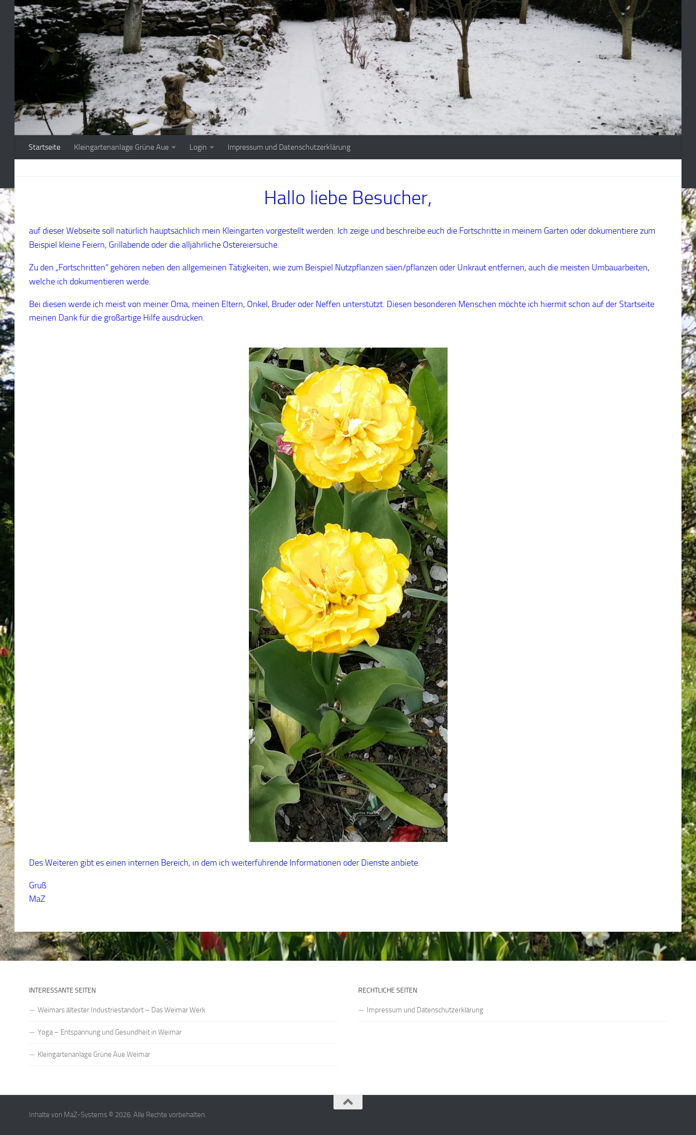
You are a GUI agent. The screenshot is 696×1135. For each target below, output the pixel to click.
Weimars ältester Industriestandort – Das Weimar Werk (121, 1010)
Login (198, 147)
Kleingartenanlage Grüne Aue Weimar (94, 1054)
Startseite (44, 147)
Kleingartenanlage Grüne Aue (121, 147)
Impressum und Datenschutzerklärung (289, 147)
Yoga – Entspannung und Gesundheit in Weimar (110, 1032)
